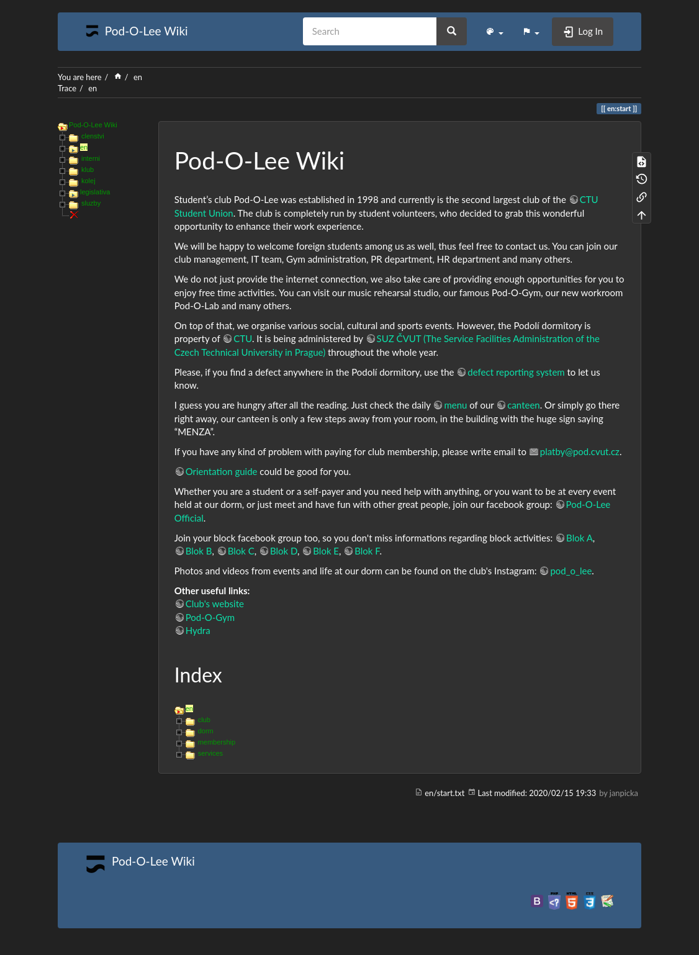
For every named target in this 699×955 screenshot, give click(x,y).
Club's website (215, 603)
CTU (242, 338)
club (204, 719)
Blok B (199, 550)
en (137, 77)
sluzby (91, 203)
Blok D (283, 550)
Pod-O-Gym (210, 617)
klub (87, 169)
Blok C (241, 550)
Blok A (579, 537)
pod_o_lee (571, 570)
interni (90, 158)
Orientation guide (222, 471)
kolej (88, 180)
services (210, 753)
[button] (494, 31)
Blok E (326, 550)
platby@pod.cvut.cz (580, 451)
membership (217, 742)
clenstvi (92, 136)
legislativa (95, 192)
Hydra (198, 630)
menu (455, 404)
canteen (523, 404)
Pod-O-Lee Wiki (93, 125)
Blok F (366, 550)
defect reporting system (515, 372)
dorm (206, 731)
